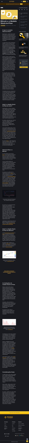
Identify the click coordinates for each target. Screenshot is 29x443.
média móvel (8, 243)
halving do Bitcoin (5, 182)
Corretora (13, 423)
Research (13, 429)
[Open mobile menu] (27, 1)
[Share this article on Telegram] (24, 9)
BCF (12, 425)
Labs (12, 426)
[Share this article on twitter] (19, 9)
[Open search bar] (21, 1)
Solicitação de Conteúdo (20, 428)
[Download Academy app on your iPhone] (17, 435)
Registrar (24, 1)
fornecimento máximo (11, 176)
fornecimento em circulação (9, 232)
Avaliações (19, 430)
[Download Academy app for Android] (21, 435)
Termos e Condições (21, 423)
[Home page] (11, 1)
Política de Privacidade (21, 425)
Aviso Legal (19, 426)
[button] (27, 1)
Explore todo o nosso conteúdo (14, 412)
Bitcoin (7, 140)
